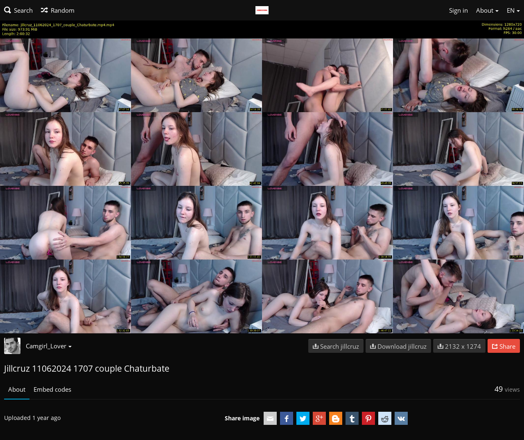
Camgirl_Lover (49, 346)
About (16, 389)
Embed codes (52, 389)
